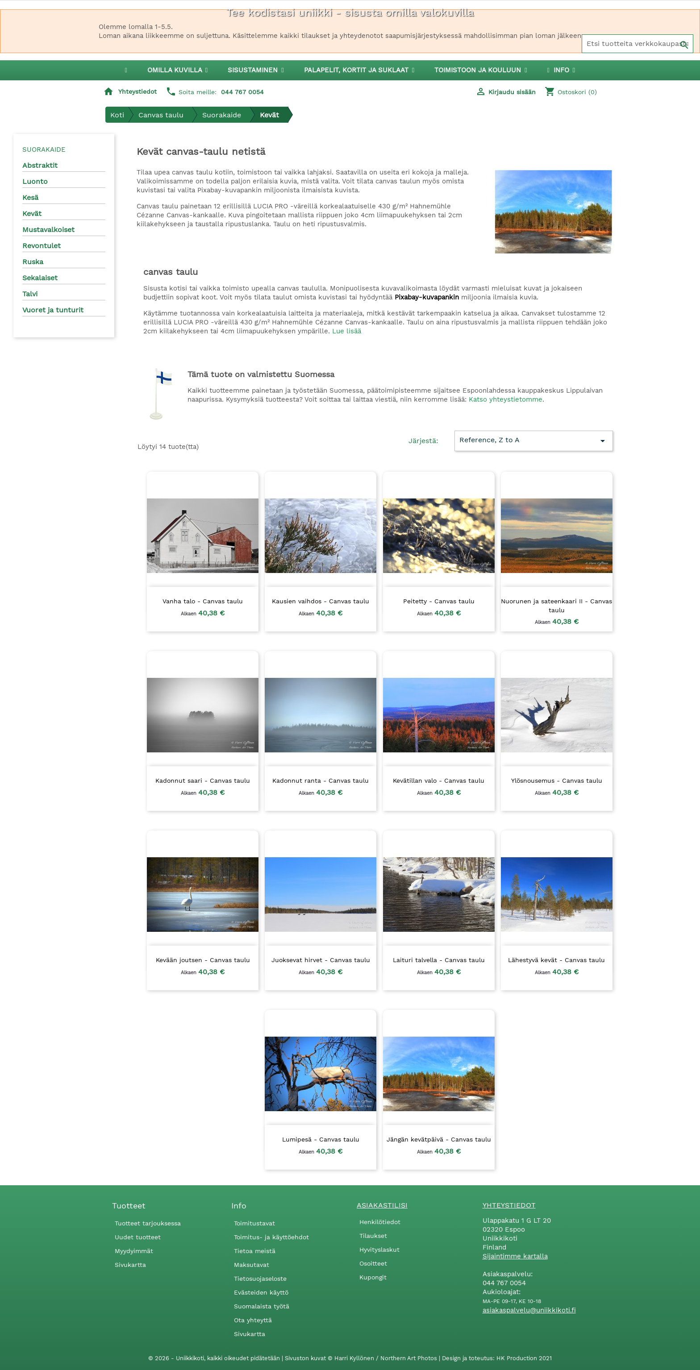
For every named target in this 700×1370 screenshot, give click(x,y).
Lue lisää (346, 331)
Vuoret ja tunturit (52, 310)
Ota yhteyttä (253, 1320)
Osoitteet (373, 1263)
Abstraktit (40, 165)
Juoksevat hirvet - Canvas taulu (320, 959)
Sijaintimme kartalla (515, 1256)
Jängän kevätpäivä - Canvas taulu (439, 1139)
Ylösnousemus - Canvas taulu (556, 780)
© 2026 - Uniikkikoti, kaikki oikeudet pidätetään (215, 1358)
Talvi (30, 294)
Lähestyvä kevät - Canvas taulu (556, 959)
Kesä (30, 197)
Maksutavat (251, 1264)
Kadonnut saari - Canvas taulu (202, 780)
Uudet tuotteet (138, 1237)
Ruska (32, 261)
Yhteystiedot (137, 91)
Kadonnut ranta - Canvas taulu (320, 780)
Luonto (35, 181)
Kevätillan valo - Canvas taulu (438, 780)
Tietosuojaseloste (260, 1278)
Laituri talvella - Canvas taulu (439, 959)
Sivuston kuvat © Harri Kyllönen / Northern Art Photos (362, 1358)
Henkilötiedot (379, 1221)
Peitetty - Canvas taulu (439, 601)
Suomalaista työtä (261, 1306)
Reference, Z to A (533, 441)
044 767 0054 (242, 91)
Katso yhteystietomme (505, 399)
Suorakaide (44, 149)
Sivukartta (130, 1264)
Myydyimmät (134, 1250)
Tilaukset (373, 1235)
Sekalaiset (40, 278)
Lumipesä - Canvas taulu (320, 1139)
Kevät (32, 213)
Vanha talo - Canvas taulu (202, 601)
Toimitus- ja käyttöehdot (271, 1237)
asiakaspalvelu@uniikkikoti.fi (529, 1310)
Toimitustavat (254, 1223)
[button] (255, 70)
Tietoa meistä (254, 1250)
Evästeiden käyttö (261, 1292)
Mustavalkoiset (48, 229)
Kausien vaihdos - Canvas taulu (320, 601)
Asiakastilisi (382, 1205)
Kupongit (373, 1277)
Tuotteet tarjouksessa (148, 1223)
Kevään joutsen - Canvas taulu (203, 959)
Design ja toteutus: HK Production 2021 (497, 1358)
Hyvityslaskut (379, 1249)
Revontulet (41, 245)
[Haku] (637, 43)
